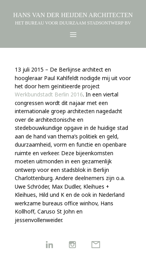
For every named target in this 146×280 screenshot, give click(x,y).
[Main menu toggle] (73, 35)
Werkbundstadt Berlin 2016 (49, 94)
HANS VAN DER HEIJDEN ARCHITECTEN (73, 15)
